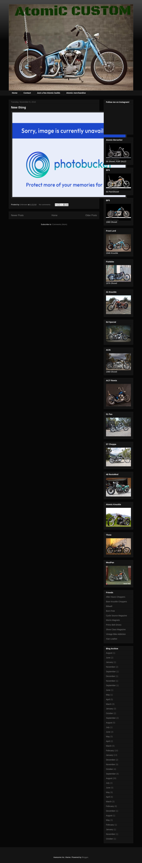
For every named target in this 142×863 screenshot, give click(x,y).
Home (14, 93)
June (108, 658)
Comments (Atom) (59, 224)
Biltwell (109, 606)
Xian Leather (111, 639)
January (109, 662)
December (110, 676)
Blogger (85, 857)
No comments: (45, 205)
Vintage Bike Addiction (116, 634)
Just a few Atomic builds (48, 93)
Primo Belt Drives (113, 625)
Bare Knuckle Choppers (116, 601)
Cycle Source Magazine (116, 615)
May (108, 695)
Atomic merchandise (76, 93)
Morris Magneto (113, 620)
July (108, 727)
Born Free (110, 611)
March (109, 704)
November (110, 667)
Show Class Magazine (116, 629)
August (109, 653)
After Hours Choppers (115, 597)
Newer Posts (17, 215)
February (110, 750)
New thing (18, 107)
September (111, 671)
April (108, 699)
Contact (27, 93)
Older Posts (91, 215)
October (109, 713)
